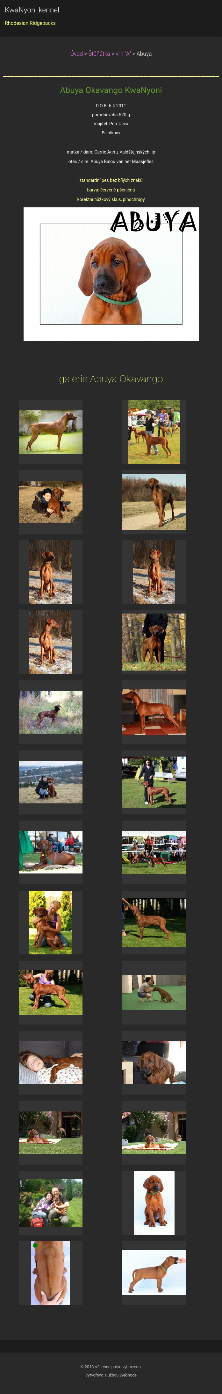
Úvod (76, 54)
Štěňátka (99, 54)
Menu (204, 14)
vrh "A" (123, 54)
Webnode (128, 1375)
